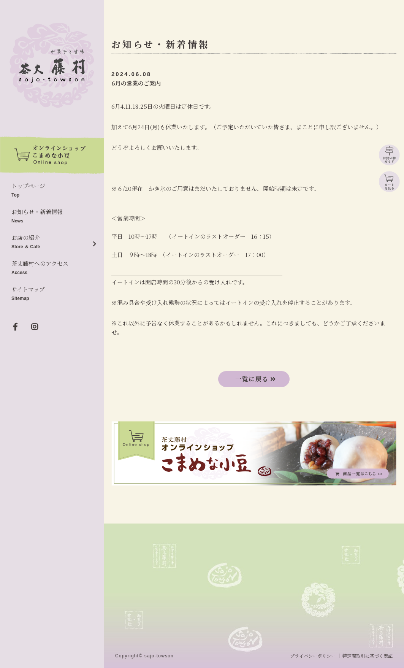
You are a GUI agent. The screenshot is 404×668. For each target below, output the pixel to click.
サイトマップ (51, 294)
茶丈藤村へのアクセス (51, 268)
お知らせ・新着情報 (51, 216)
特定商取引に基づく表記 (367, 655)
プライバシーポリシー (313, 655)
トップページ (51, 191)
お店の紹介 (51, 242)
